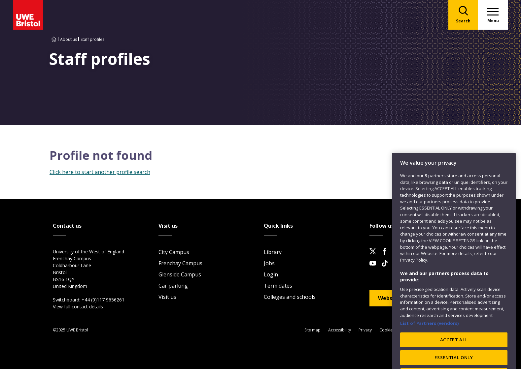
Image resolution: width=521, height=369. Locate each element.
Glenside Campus (179, 274)
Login (271, 274)
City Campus (173, 252)
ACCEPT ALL (454, 354)
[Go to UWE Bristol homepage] (53, 39)
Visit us (167, 296)
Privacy (365, 330)
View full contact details (78, 306)
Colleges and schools (290, 296)
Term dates (278, 285)
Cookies (387, 330)
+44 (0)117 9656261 (103, 300)
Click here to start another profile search (100, 172)
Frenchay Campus (180, 263)
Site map (312, 330)
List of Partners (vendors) (429, 338)
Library (273, 252)
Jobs (269, 263)
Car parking (173, 285)
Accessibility (339, 330)
